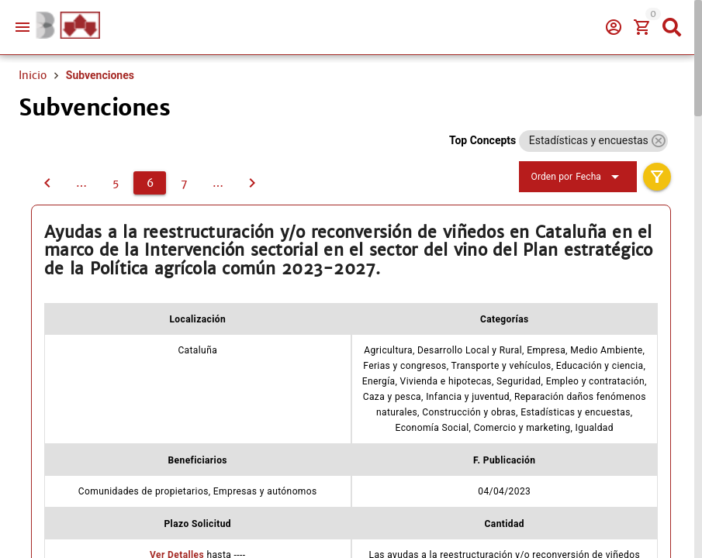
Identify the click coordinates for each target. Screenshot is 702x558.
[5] (47, 183)
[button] (658, 141)
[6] (149, 183)
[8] (218, 183)
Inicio (33, 75)
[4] (81, 183)
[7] (184, 183)
